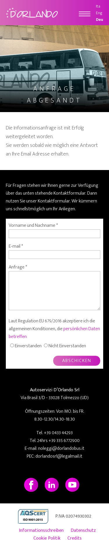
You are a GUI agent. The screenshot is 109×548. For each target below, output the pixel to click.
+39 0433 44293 (58, 433)
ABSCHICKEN (76, 361)
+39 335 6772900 (64, 441)
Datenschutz (83, 530)
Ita (98, 6)
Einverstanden (28, 346)
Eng (99, 13)
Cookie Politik (46, 538)
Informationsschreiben (41, 530)
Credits (74, 538)
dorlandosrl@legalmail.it (58, 456)
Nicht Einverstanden (67, 346)
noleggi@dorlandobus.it (61, 448)
